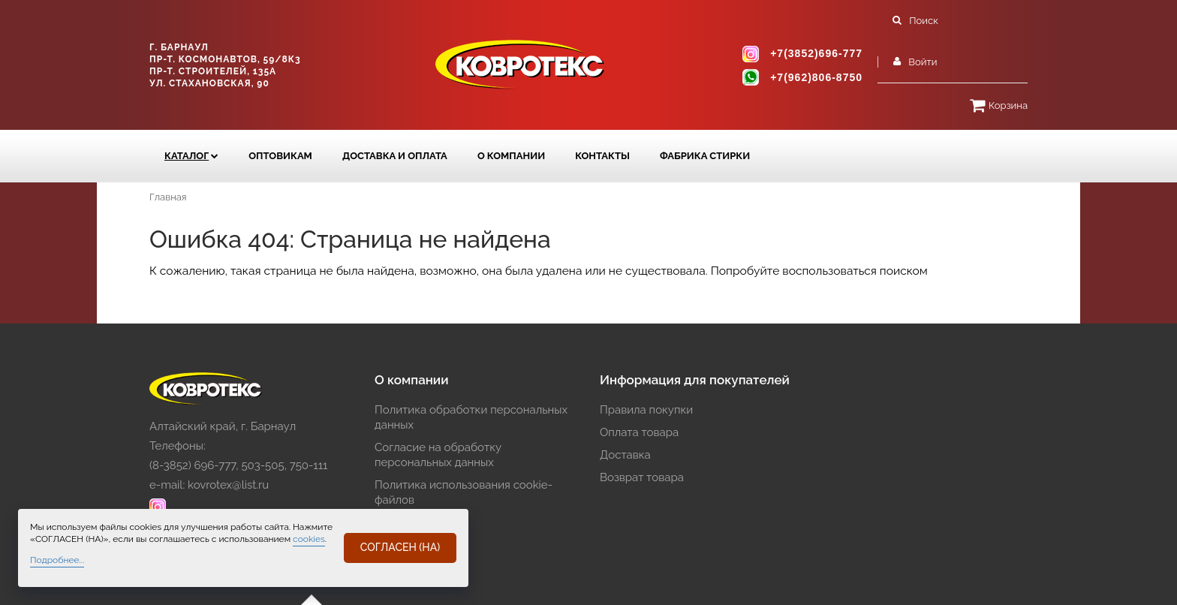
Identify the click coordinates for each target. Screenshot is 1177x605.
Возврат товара (642, 477)
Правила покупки (646, 410)
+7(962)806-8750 (816, 77)
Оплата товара (639, 432)
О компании (511, 155)
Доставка (625, 455)
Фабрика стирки (705, 155)
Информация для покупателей (695, 379)
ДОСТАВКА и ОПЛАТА (394, 155)
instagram (750, 54)
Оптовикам (280, 155)
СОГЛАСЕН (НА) (400, 547)
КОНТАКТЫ (602, 155)
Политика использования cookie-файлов (463, 492)
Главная (168, 197)
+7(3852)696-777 (816, 54)
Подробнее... (57, 560)
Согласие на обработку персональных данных (438, 455)
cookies (309, 539)
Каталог (186, 155)
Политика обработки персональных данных (471, 417)
